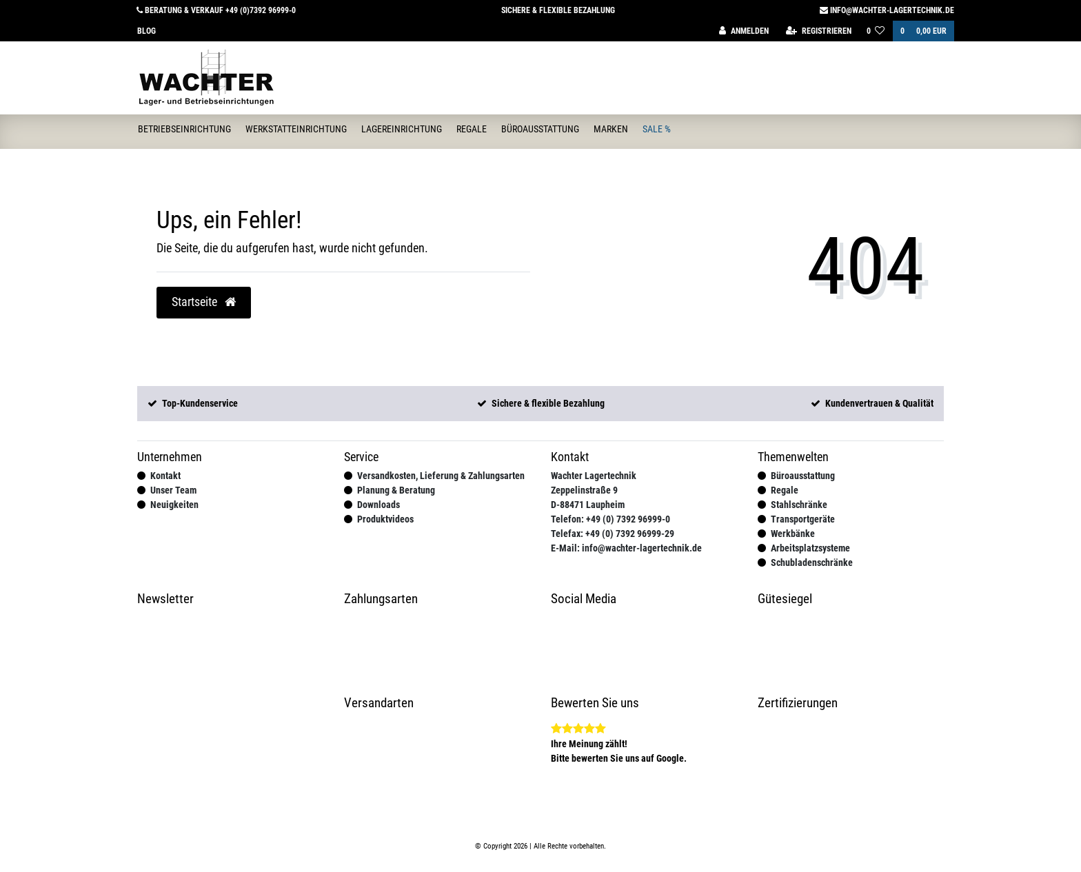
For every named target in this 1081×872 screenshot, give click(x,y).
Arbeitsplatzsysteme (810, 548)
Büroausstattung (540, 128)
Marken (611, 128)
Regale (471, 128)
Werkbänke (793, 533)
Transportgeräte (803, 519)
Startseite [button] (204, 302)
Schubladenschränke (812, 562)
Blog (146, 31)
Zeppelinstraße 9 (584, 490)
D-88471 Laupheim (588, 504)
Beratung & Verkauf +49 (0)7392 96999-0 (216, 10)
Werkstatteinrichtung (296, 128)
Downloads (378, 504)
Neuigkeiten (174, 504)
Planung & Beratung (396, 490)
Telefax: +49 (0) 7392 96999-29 (612, 533)
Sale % (657, 128)
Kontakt (165, 475)
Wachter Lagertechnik (593, 475)
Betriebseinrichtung (184, 128)
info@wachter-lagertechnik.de (887, 10)
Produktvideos (385, 519)
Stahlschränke (799, 504)
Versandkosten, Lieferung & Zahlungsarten (441, 475)
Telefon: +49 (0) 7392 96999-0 (610, 519)
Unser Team (173, 490)
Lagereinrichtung (401, 128)
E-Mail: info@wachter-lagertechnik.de (626, 548)
